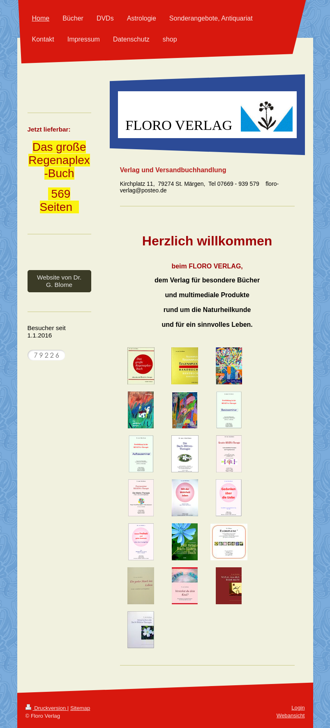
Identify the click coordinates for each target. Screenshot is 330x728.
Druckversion (46, 708)
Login (298, 708)
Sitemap (80, 708)
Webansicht (291, 715)
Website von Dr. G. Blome (59, 281)
